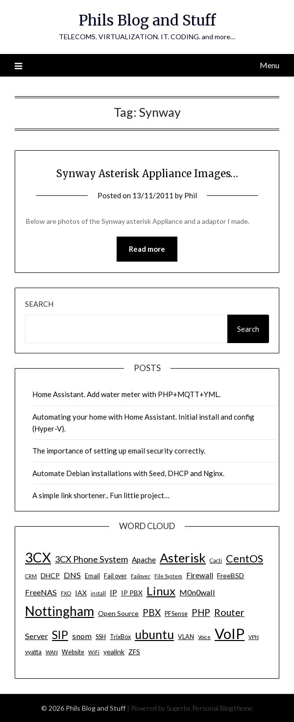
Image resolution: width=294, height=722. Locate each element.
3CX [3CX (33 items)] (38, 557)
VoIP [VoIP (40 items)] (230, 633)
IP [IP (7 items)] (113, 592)
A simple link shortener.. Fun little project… (101, 495)
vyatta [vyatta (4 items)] (33, 652)
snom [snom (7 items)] (82, 636)
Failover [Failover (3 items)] (140, 576)
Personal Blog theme (222, 708)
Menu (269, 65)
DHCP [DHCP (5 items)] (50, 575)
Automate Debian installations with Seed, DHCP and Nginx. (128, 473)
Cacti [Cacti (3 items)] (216, 560)
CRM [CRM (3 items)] (31, 576)
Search (39, 303)
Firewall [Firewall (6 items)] (199, 575)
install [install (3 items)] (98, 593)
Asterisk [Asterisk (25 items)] (183, 557)
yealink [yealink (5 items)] (113, 651)
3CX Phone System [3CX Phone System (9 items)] (91, 559)
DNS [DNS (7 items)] (72, 575)
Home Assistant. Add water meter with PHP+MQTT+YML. (126, 394)
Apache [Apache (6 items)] (144, 559)
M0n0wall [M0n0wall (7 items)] (197, 592)
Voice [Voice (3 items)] (204, 637)
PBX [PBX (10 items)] (152, 612)
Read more (147, 248)
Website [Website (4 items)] (73, 652)
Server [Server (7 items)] (36, 636)
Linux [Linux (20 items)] (161, 591)
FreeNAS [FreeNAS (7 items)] (41, 592)
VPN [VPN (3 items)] (253, 637)
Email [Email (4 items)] (92, 576)
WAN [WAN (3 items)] (52, 652)
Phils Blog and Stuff (147, 20)
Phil (190, 195)
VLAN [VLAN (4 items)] (186, 637)
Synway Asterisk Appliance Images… (147, 173)
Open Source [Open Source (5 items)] (118, 613)
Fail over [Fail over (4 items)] (115, 576)
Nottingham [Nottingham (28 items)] (59, 611)
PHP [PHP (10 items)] (201, 612)
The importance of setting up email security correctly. (118, 450)
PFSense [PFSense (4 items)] (176, 613)
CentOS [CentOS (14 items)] (244, 558)
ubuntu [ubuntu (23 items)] (154, 634)
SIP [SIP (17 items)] (60, 635)
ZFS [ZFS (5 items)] (134, 651)
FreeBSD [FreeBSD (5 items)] (230, 575)
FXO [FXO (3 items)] (66, 593)
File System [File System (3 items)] (168, 576)
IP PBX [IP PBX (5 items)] (132, 592)
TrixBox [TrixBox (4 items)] (120, 637)
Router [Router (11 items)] (229, 612)
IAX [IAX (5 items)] (81, 592)
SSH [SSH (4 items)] (101, 637)
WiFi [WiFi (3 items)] (93, 652)
